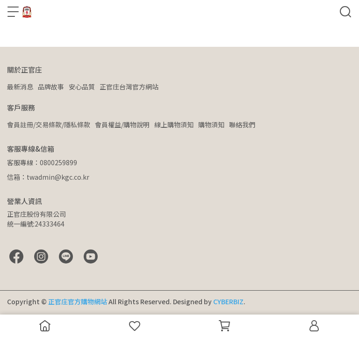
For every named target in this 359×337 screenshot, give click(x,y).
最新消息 (20, 86)
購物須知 (211, 124)
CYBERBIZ (228, 301)
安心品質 (82, 86)
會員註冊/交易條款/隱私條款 (48, 124)
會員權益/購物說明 (122, 124)
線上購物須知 (174, 124)
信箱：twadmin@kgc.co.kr (48, 177)
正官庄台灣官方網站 (129, 86)
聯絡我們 (242, 124)
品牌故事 (51, 86)
